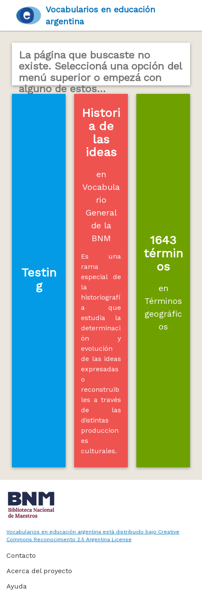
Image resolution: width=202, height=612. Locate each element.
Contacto (21, 555)
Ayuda (16, 586)
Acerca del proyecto (39, 571)
